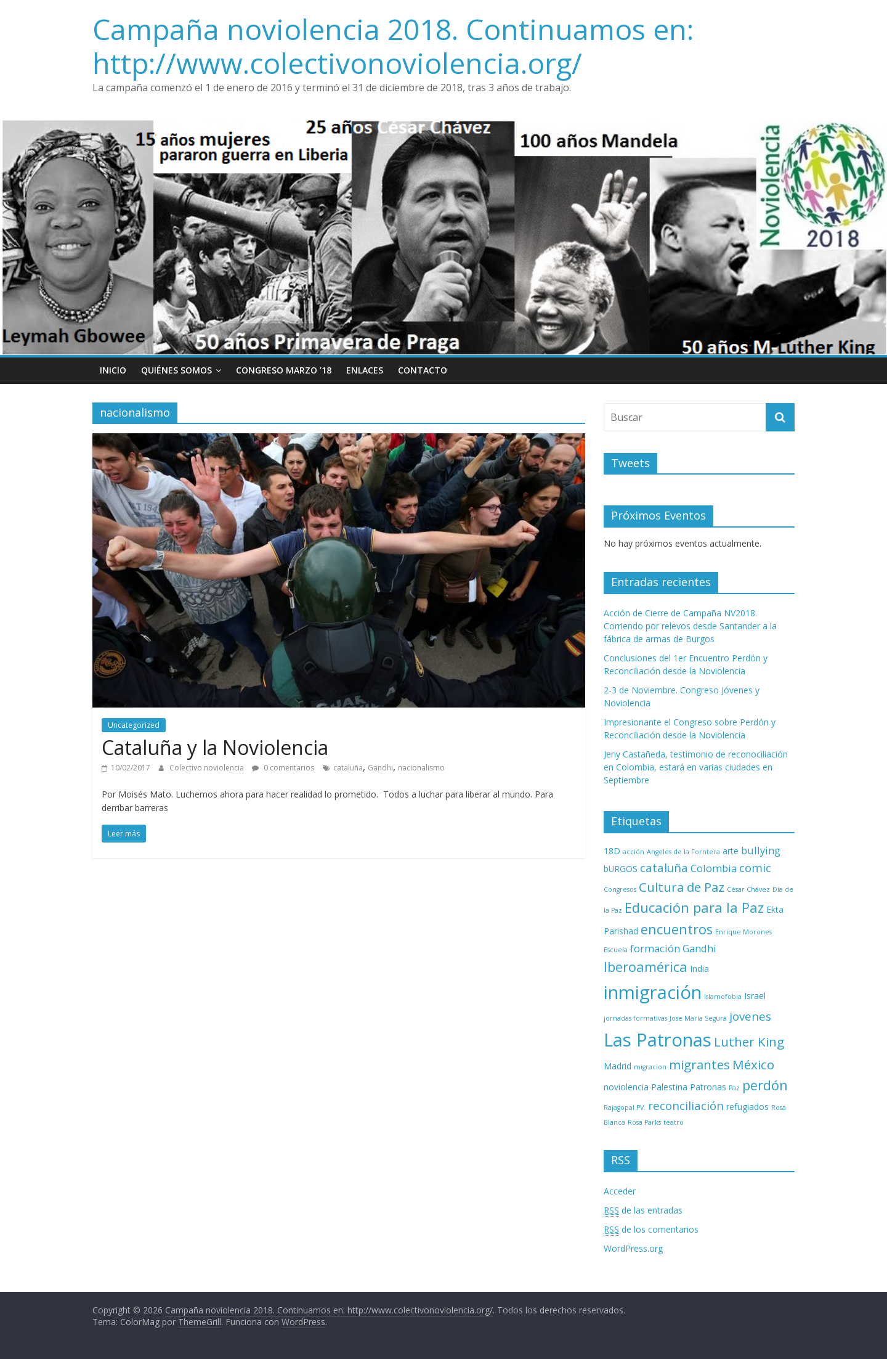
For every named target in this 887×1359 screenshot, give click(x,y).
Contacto (422, 370)
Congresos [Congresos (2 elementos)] (620, 889)
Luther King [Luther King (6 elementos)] (749, 1041)
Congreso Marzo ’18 (283, 370)
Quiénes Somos (176, 370)
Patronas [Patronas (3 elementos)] (708, 1087)
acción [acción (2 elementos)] (633, 851)
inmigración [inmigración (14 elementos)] (653, 992)
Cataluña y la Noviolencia (215, 747)
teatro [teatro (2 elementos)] (673, 1122)
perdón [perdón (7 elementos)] (765, 1085)
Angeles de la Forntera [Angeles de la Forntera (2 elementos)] (683, 851)
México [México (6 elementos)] (753, 1064)
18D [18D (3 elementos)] (612, 851)
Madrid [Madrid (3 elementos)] (617, 1066)
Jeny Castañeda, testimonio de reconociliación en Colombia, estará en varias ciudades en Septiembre (696, 767)
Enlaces (364, 370)
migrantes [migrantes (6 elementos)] (699, 1064)
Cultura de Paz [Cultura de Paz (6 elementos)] (681, 887)
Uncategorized (134, 725)
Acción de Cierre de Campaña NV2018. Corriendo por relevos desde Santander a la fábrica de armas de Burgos (690, 626)
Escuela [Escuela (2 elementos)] (616, 949)
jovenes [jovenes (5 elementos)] (750, 1016)
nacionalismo (421, 767)
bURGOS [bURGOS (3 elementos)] (621, 869)
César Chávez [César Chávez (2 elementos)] (748, 889)
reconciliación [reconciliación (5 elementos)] (686, 1105)
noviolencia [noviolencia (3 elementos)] (626, 1087)
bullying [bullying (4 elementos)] (760, 850)
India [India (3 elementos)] (699, 968)
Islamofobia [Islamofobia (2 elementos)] (723, 996)
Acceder (620, 1191)
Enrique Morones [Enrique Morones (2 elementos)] (743, 932)
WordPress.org (633, 1248)
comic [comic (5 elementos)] (755, 867)
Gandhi (380, 767)
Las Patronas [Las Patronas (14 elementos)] (657, 1039)
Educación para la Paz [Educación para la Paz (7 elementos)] (694, 907)
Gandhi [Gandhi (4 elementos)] (699, 948)
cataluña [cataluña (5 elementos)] (664, 867)
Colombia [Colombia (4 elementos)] (714, 868)
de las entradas (643, 1210)
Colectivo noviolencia (207, 767)
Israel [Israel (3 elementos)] (755, 996)
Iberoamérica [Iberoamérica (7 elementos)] (645, 967)
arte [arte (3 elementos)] (731, 851)
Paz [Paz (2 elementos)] (734, 1088)
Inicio (113, 370)
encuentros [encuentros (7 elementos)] (677, 929)
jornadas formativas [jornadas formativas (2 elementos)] (635, 1018)
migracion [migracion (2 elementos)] (650, 1067)
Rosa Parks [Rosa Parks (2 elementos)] (644, 1122)
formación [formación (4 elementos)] (655, 948)
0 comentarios (283, 767)
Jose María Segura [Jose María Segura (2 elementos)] (698, 1018)
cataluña (348, 767)
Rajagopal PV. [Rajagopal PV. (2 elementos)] (625, 1107)
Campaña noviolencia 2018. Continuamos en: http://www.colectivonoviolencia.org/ (393, 46)
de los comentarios (651, 1229)
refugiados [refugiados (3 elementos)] (747, 1106)
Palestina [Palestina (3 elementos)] (669, 1087)
